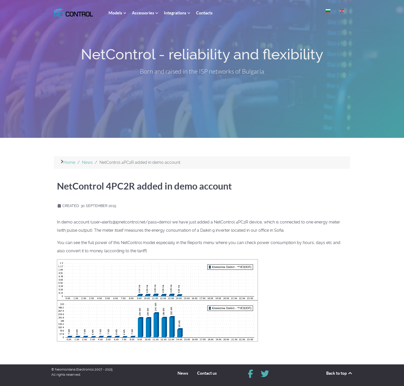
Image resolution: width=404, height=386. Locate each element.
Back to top (339, 373)
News (183, 373)
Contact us (207, 373)
